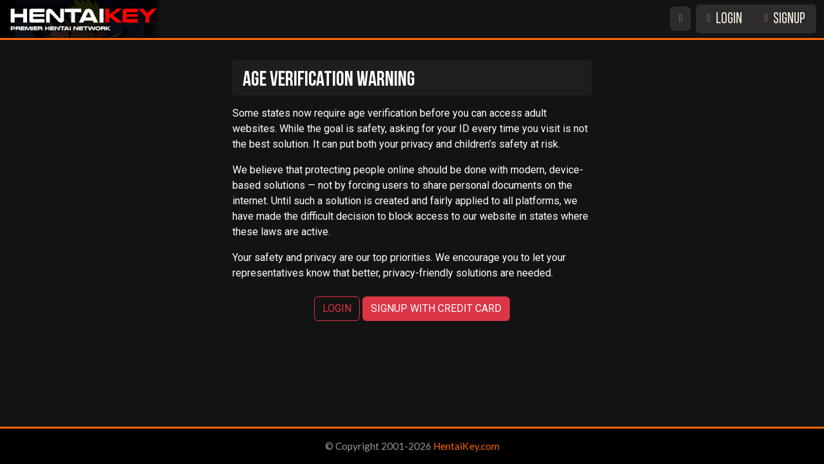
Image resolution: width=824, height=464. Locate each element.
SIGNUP (784, 19)
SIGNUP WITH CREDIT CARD (436, 308)
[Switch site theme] (680, 18)
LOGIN (724, 19)
